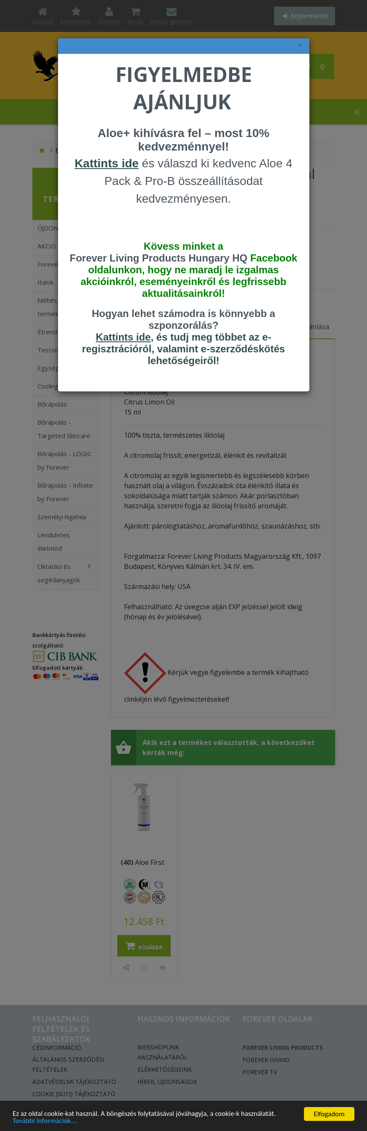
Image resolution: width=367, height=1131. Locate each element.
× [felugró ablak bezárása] (300, 45)
